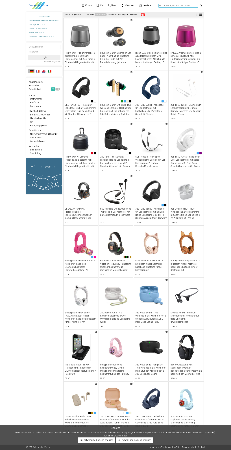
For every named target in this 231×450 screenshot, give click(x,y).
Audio (32, 95)
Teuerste (133, 14)
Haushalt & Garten (38, 111)
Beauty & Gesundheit (39, 114)
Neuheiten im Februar (41, 36)
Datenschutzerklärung (115, 435)
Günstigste (123, 14)
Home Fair (36, 32)
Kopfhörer (34, 102)
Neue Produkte (36, 82)
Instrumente (35, 99)
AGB (176, 447)
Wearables (34, 146)
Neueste (90, 14)
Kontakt (201, 447)
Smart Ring (35, 153)
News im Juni (38, 28)
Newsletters (45, 17)
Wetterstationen (37, 141)
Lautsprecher (35, 106)
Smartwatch (35, 149)
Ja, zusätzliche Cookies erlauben (134, 440)
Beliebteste (100, 14)
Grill (31, 122)
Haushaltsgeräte (37, 118)
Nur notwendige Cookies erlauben (96, 440)
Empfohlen (112, 14)
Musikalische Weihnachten (43, 20)
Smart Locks (35, 137)
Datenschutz (188, 447)
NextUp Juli (37, 24)
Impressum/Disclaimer (160, 447)
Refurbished (44, 89)
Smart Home (35, 130)
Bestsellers (34, 85)
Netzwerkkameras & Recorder (43, 134)
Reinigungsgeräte (38, 125)
